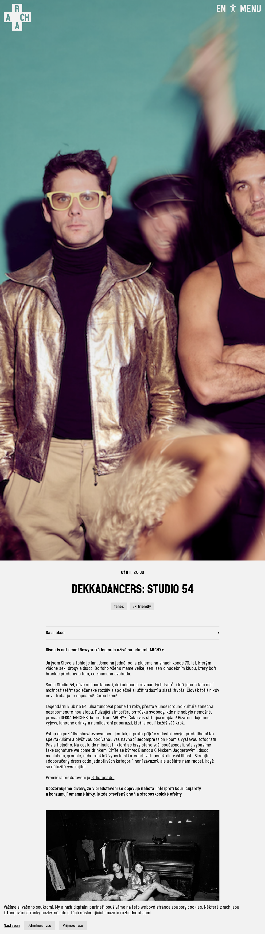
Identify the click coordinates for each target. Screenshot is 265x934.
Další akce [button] (55, 632)
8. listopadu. (102, 777)
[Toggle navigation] (250, 8)
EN (221, 8)
